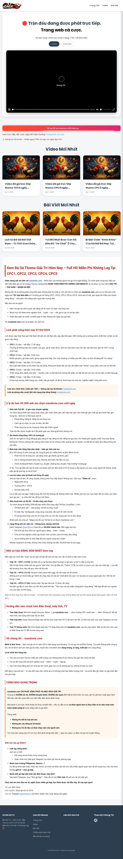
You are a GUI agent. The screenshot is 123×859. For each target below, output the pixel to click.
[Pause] (9, 109)
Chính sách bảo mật (42, 832)
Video (105, 5)
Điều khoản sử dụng (41, 836)
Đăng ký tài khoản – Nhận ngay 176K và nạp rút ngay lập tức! (33, 139)
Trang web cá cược (61, 30)
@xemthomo (28, 527)
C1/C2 (54, 44)
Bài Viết (114, 5)
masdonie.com (35, 281)
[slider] (51, 109)
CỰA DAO (67, 44)
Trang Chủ (94, 5)
